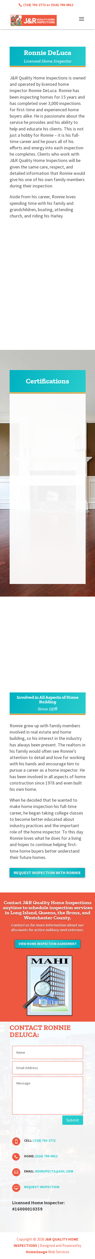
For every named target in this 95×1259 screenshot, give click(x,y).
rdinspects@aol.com (54, 1171)
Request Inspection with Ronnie (47, 872)
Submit (72, 1120)
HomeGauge (36, 1251)
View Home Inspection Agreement (47, 943)
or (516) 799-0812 (59, 5)
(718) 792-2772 (34, 5)
